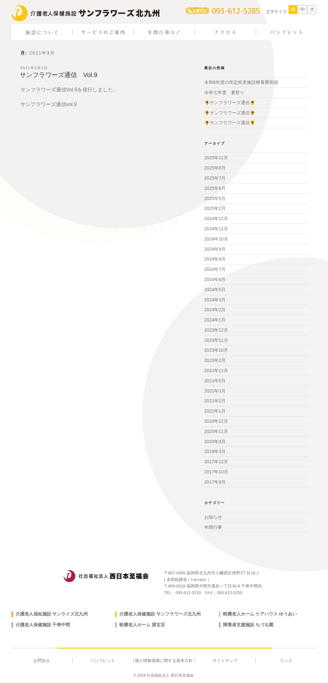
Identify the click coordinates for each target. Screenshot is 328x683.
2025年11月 (216, 157)
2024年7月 (215, 269)
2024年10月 (216, 238)
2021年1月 (215, 410)
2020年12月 (216, 421)
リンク (286, 660)
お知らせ (213, 517)
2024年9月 (215, 249)
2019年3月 (215, 451)
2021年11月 (216, 370)
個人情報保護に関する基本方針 (164, 660)
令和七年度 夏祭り (224, 92)
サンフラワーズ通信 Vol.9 (58, 74)
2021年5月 (215, 380)
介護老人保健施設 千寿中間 (43, 624)
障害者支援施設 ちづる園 (248, 624)
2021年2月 (215, 400)
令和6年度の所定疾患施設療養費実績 (241, 82)
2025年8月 (215, 167)
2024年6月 (215, 279)
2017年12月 (216, 461)
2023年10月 (216, 350)
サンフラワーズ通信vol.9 (48, 104)
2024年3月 (215, 299)
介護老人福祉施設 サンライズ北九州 (52, 613)
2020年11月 (216, 431)
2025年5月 (215, 198)
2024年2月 (215, 309)
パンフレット (102, 660)
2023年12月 (216, 330)
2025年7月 (215, 178)
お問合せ (41, 660)
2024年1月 (215, 319)
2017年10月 (216, 471)
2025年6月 (215, 188)
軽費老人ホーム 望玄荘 (142, 624)
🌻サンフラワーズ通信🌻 (229, 102)
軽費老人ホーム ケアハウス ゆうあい (260, 613)
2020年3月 (215, 441)
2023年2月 (215, 360)
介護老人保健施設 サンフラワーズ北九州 (160, 613)
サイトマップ (225, 660)
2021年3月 (215, 390)
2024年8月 (215, 259)
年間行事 (213, 527)
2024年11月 (216, 228)
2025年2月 (215, 208)
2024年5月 (215, 289)
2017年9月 (215, 482)
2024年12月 (216, 218)
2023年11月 (216, 340)
